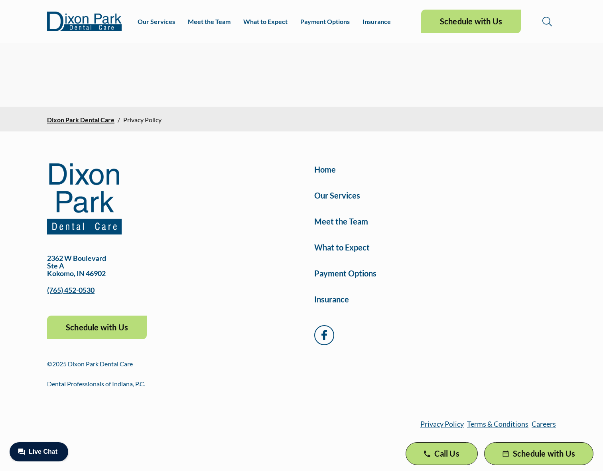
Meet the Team (209, 21)
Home (325, 169)
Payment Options (325, 21)
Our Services (156, 21)
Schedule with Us (471, 21)
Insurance (377, 21)
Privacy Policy (442, 423)
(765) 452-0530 (71, 290)
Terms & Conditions (497, 423)
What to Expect (265, 21)
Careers (544, 423)
